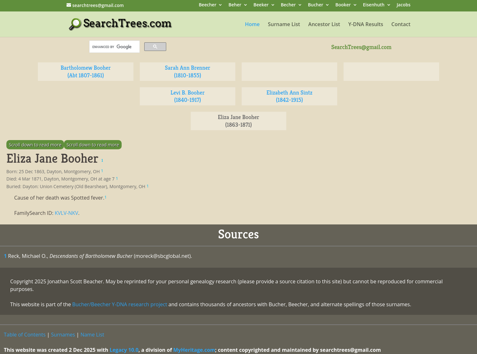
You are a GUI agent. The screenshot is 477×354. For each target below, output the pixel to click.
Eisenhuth (374, 5)
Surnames (63, 334)
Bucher (315, 5)
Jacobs (403, 5)
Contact (400, 25)
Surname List (284, 25)
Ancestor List (324, 25)
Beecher (207, 5)
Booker (343, 5)
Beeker (261, 5)
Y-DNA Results (365, 25)
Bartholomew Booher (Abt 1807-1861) (85, 71)
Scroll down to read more (35, 145)
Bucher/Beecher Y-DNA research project (119, 304)
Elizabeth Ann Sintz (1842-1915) (289, 96)
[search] (113, 47)
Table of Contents (25, 334)
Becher (288, 5)
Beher (235, 5)
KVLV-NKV (66, 212)
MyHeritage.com (194, 349)
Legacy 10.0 (124, 349)
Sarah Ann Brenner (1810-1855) (187, 71)
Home (252, 25)
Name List (92, 334)
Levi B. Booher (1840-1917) (187, 96)
